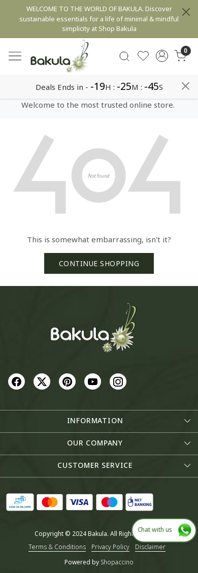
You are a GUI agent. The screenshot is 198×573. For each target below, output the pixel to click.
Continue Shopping (99, 263)
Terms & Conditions (57, 547)
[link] (124, 56)
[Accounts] (161, 56)
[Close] (186, 12)
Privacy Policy (110, 547)
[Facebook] (17, 381)
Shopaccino (117, 562)
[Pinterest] (68, 381)
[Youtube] (94, 381)
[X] (43, 381)
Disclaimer (150, 547)
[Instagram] (119, 381)
